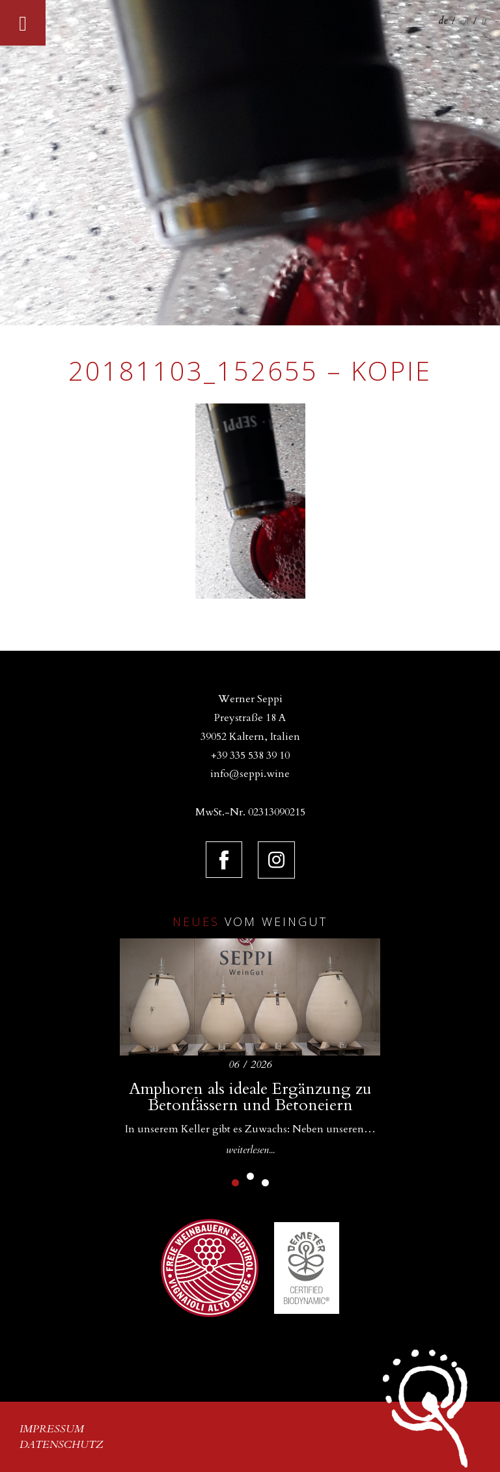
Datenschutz (62, 1445)
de (442, 21)
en (464, 21)
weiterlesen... (250, 1150)
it (484, 21)
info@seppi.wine (250, 774)
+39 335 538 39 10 (250, 755)
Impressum (52, 1429)
